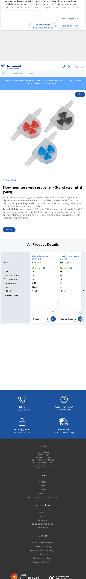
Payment (42, 495)
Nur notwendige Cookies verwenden (42, 25)
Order (42, 487)
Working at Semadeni (42, 564)
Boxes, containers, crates (42, 526)
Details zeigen (67, 18)
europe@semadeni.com (43, 467)
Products (42, 484)
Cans (42, 518)
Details (9, 229)
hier (39, 10)
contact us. (53, 83)
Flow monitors (9, 180)
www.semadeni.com (43, 469)
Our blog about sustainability (42, 552)
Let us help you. (64, 412)
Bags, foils (42, 522)
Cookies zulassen (70, 25)
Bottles (42, 514)
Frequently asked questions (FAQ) (42, 499)
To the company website (42, 544)
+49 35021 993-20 (22, 412)
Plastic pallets (42, 529)
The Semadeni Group (42, 548)
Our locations (42, 556)
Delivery (42, 491)
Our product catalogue (42, 560)
